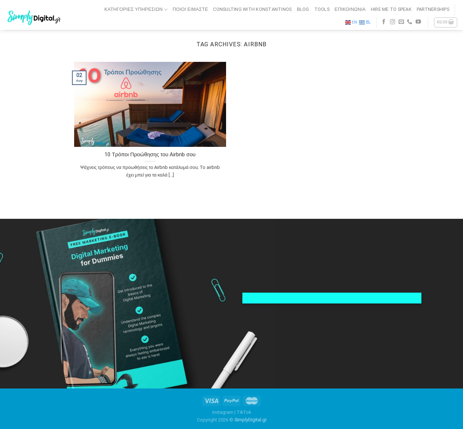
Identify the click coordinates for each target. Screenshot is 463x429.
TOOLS (322, 9)
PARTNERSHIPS (433, 9)
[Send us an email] (401, 22)
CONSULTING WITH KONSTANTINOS (252, 9)
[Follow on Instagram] (392, 22)
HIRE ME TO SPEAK (391, 9)
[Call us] (409, 22)
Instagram (222, 412)
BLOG (303, 9)
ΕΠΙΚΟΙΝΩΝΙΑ (350, 9)
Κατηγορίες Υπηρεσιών (136, 9)
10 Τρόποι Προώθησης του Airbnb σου (150, 154)
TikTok (244, 412)
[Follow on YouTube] (418, 22)
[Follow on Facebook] (384, 22)
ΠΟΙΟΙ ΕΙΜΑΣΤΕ (190, 9)
